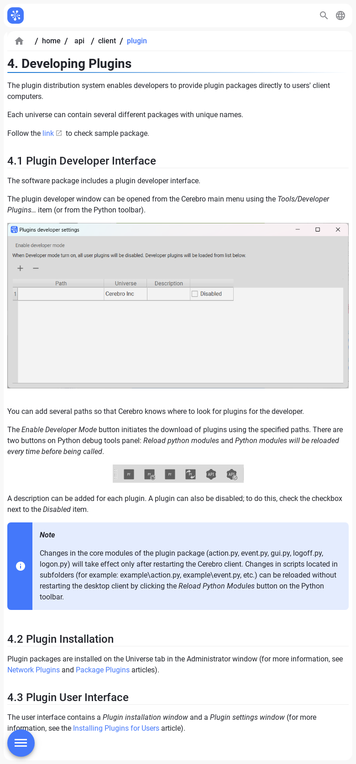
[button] (340, 15)
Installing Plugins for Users (116, 728)
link (48, 133)
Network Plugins (33, 670)
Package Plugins (103, 670)
